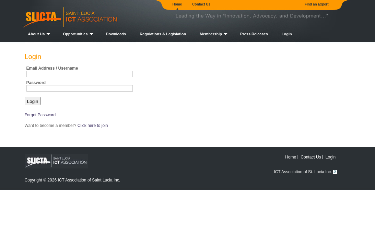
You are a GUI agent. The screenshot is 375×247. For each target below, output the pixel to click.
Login (287, 34)
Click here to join (93, 125)
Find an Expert (316, 4)
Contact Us (201, 4)
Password (36, 83)
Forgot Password (40, 115)
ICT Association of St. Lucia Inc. (303, 171)
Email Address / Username (52, 68)
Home (177, 4)
